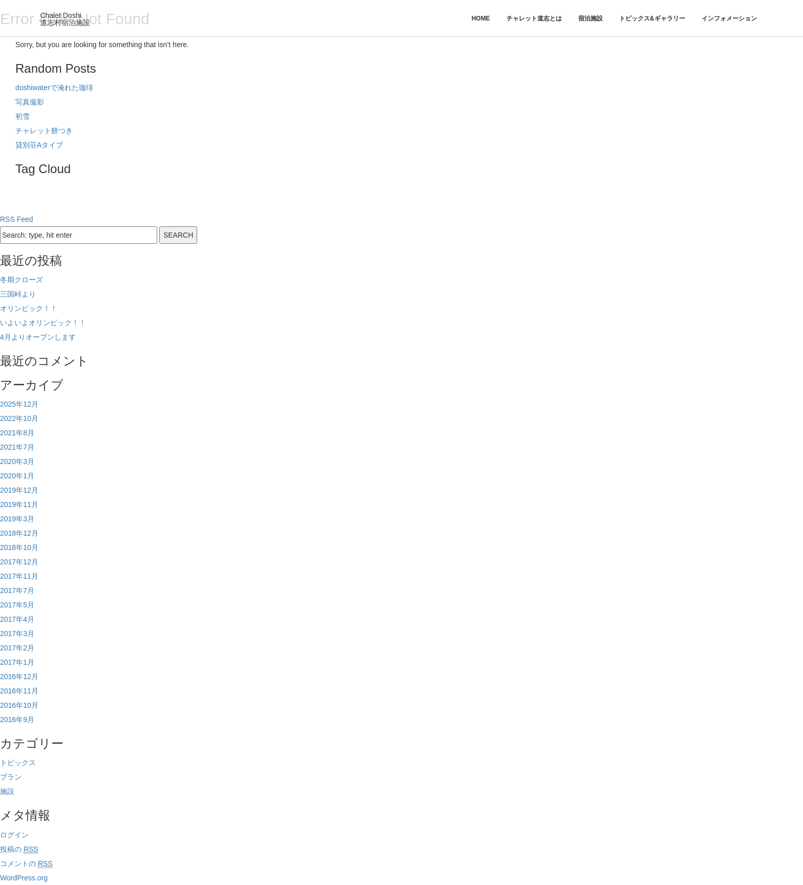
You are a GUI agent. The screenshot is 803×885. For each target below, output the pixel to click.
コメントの (26, 863)
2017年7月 (17, 590)
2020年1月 (17, 476)
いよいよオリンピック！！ (43, 323)
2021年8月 (17, 433)
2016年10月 (19, 705)
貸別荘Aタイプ (39, 145)
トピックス (18, 762)
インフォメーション (729, 18)
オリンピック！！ (28, 308)
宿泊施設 (590, 18)
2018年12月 (19, 533)
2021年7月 (17, 447)
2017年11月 (19, 576)
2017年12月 (19, 562)
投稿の (19, 849)
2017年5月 (17, 605)
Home (481, 18)
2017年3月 (17, 633)
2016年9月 (17, 719)
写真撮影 (29, 102)
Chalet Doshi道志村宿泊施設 (65, 19)
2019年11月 (19, 504)
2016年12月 (19, 676)
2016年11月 (19, 691)
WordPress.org (24, 878)
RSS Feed (16, 219)
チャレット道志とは (534, 18)
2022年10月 (19, 418)
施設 (7, 791)
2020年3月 (17, 461)
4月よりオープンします (38, 337)
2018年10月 (19, 547)
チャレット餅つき (44, 131)
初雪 (22, 116)
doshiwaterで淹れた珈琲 (54, 87)
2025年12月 (19, 404)
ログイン (14, 835)
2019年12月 (19, 490)
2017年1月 (17, 662)
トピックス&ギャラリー (652, 18)
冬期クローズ (21, 280)
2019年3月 (17, 519)
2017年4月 (17, 619)
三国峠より (18, 294)
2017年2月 (17, 648)
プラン (11, 777)
